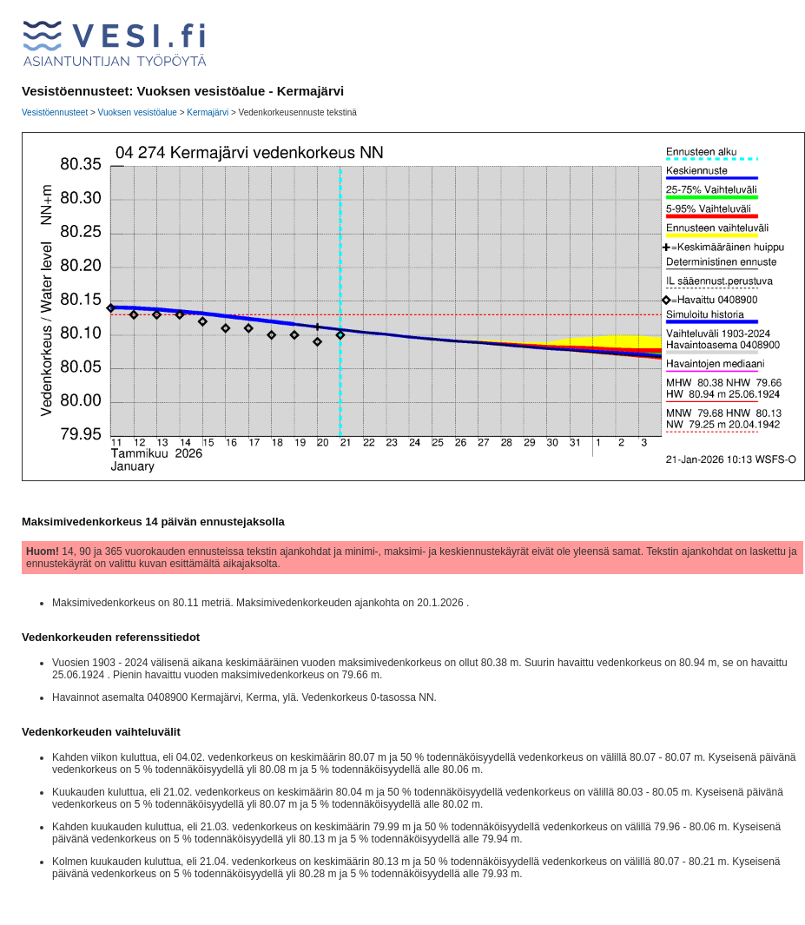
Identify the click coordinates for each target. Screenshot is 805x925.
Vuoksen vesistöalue (137, 112)
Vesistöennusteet (55, 112)
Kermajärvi (207, 112)
